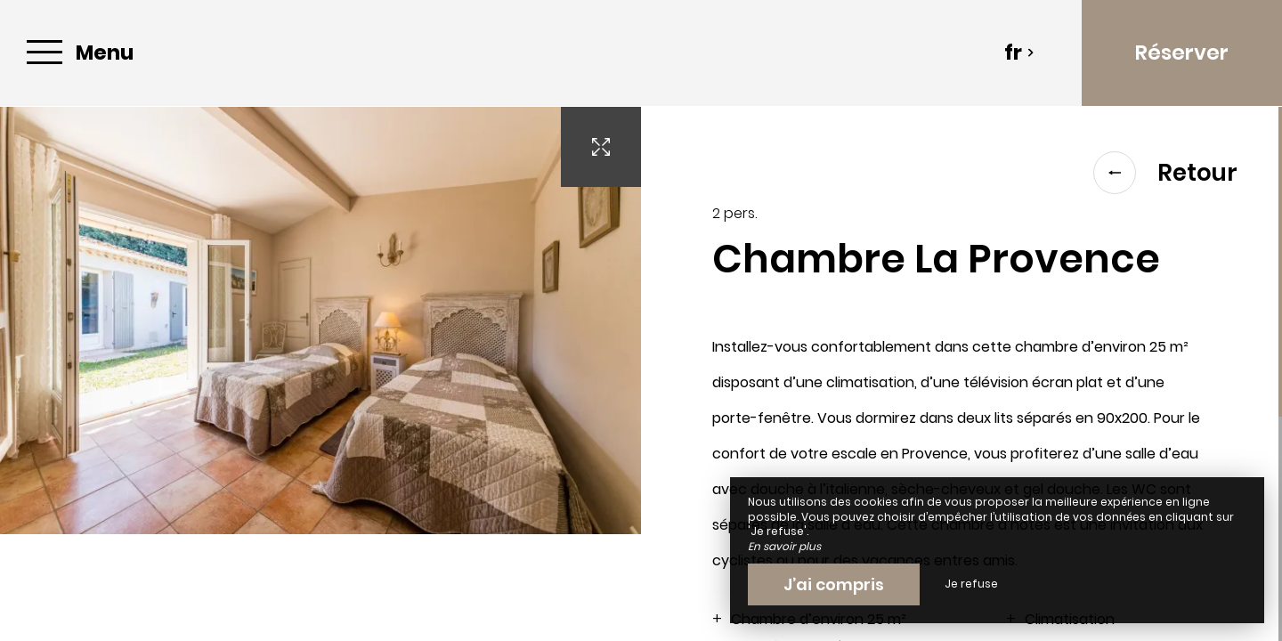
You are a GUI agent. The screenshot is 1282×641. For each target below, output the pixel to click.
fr (1019, 52)
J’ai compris (833, 584)
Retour (1165, 172)
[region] (961, 374)
